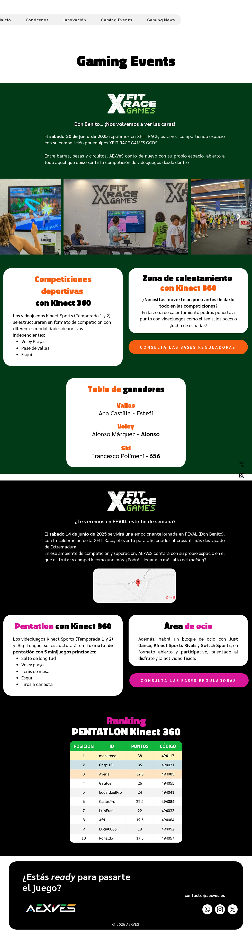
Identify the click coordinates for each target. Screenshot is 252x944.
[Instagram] (241, 475)
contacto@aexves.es (205, 895)
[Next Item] (238, 216)
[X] (241, 464)
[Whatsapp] (207, 909)
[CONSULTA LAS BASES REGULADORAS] (188, 347)
